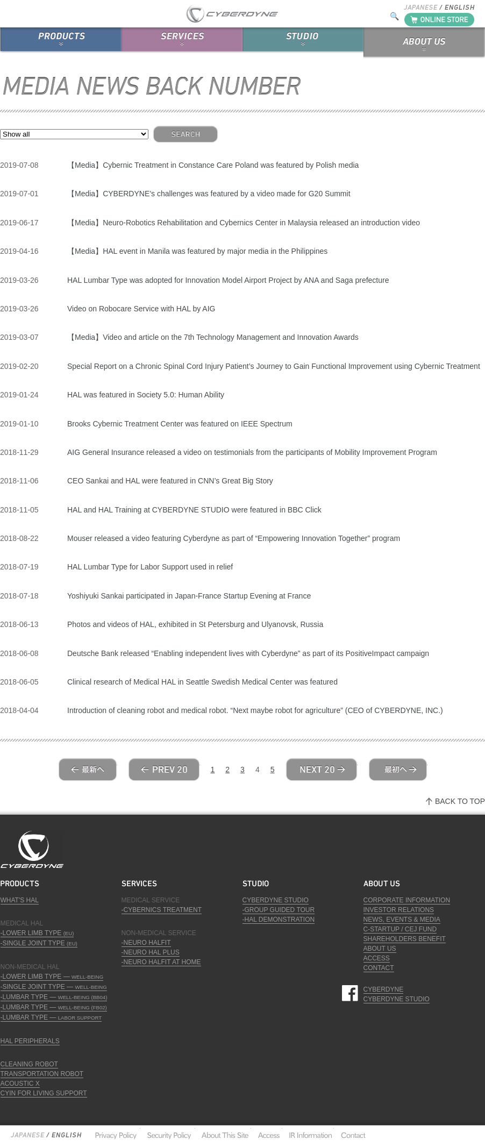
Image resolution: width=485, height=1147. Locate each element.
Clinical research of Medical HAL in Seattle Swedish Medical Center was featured (202, 682)
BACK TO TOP (460, 801)
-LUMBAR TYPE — (54, 997)
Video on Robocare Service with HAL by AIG (141, 308)
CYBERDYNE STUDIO (275, 900)
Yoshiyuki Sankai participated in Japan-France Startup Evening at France (189, 596)
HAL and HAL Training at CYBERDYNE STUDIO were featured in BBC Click (194, 509)
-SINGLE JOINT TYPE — (54, 987)
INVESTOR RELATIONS (398, 910)
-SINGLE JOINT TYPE (39, 943)
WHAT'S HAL (20, 900)
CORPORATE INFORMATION (407, 900)
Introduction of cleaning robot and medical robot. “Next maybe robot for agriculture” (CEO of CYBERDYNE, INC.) (255, 710)
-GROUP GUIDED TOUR (278, 910)
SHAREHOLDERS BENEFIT (404, 939)
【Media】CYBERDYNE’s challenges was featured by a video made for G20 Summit (209, 193)
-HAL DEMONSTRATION (278, 919)
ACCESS (376, 958)
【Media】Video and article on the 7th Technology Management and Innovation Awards (213, 337)
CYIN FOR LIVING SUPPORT (44, 1093)
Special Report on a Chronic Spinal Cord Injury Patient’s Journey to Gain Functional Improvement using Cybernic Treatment (273, 366)
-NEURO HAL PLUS (151, 952)
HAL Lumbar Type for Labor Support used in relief (150, 566)
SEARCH (185, 134)
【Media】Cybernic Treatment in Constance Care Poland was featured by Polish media (213, 165)
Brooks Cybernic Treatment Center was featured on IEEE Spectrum (180, 423)
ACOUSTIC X (20, 1083)
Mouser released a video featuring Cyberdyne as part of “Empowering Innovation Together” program (233, 538)
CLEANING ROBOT (29, 1064)
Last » (397, 769)
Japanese (27, 1135)
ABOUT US (379, 948)
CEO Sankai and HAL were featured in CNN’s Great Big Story (170, 480)
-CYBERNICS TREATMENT (162, 910)
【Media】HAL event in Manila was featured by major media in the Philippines (197, 251)
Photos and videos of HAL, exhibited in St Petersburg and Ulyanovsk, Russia (195, 624)
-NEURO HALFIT (146, 942)
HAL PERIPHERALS (30, 1041)
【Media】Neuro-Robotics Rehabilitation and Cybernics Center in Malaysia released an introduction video (243, 222)
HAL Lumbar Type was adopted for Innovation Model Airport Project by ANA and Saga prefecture (228, 280)
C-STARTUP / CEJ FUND (400, 929)
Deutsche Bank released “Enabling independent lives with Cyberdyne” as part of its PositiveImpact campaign (248, 653)
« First (87, 769)
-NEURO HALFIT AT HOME (161, 962)
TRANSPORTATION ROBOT (42, 1074)
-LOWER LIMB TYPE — (52, 976)
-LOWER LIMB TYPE (37, 933)
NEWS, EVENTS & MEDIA (401, 919)
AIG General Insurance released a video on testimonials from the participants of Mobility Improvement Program (252, 452)
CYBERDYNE (383, 989)
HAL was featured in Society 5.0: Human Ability (145, 394)
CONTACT (378, 968)
